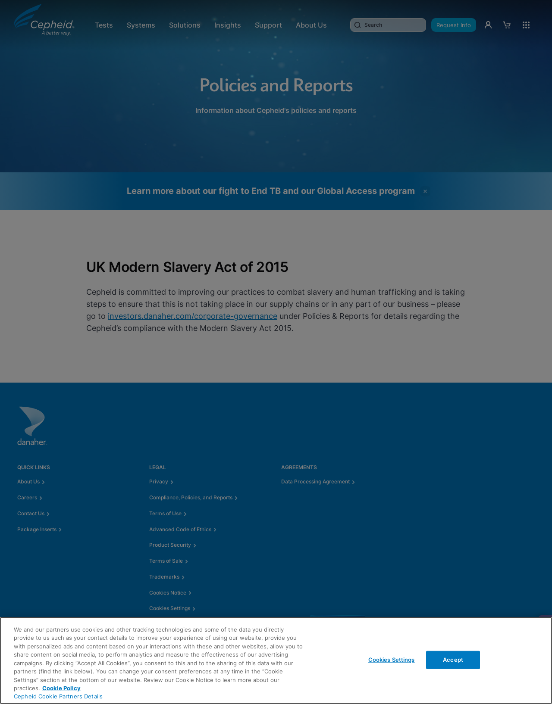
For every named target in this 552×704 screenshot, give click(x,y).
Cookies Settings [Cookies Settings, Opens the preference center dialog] (391, 659)
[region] (276, 660)
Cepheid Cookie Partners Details (58, 696)
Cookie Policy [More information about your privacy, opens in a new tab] (61, 688)
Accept (453, 659)
